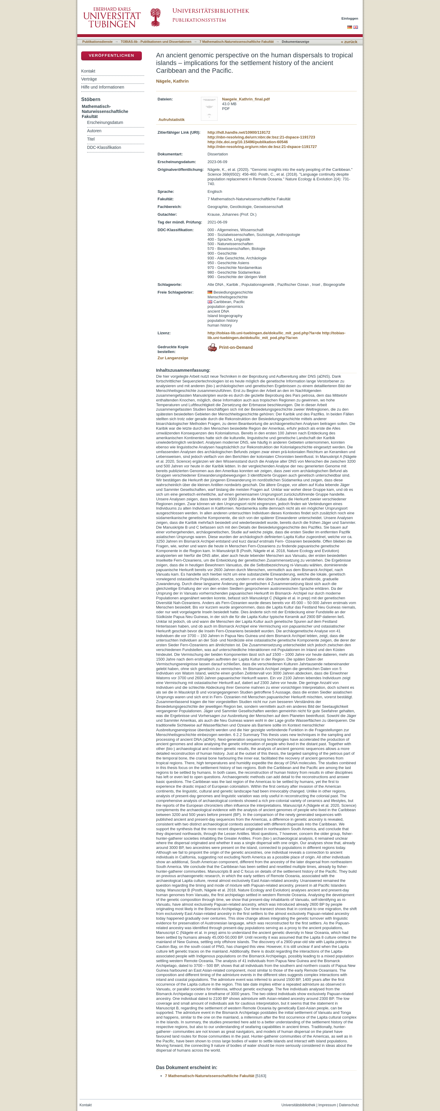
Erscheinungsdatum (105, 122)
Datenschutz (349, 1105)
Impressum (327, 1105)
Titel (91, 139)
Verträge (89, 79)
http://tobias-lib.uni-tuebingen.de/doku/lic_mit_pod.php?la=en (276, 335)
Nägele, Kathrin (172, 80)
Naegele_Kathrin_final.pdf (246, 99)
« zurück (349, 42)
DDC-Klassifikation (104, 147)
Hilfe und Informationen (102, 87)
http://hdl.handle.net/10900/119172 (239, 132)
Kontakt (88, 71)
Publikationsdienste (97, 41)
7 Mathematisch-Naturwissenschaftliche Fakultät (236, 41)
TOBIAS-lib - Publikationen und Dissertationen (156, 41)
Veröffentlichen (111, 55)
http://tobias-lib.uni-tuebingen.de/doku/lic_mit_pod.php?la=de (264, 333)
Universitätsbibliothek (298, 1105)
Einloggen (350, 18)
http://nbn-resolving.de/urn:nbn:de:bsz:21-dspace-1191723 (261, 137)
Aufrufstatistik (171, 119)
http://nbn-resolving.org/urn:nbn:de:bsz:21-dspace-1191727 (262, 146)
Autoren (94, 131)
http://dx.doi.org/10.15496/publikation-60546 (248, 142)
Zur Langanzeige (173, 358)
